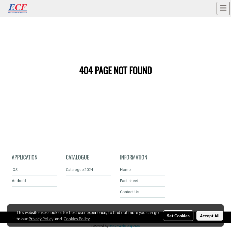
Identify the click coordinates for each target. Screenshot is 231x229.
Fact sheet (129, 180)
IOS (15, 169)
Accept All (210, 215)
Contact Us (129, 192)
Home (125, 169)
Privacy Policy (41, 218)
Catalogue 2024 (79, 169)
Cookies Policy (77, 218)
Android (19, 180)
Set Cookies (178, 215)
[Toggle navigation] (223, 8)
